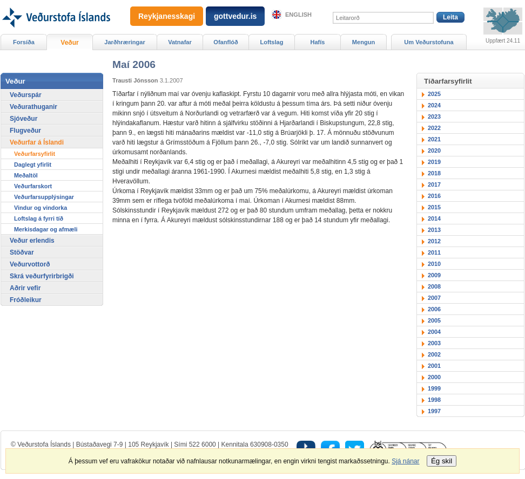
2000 (434, 377)
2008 (434, 286)
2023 (434, 116)
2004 (434, 332)
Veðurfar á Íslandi (37, 142)
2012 (434, 241)
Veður (69, 42)
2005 (434, 320)
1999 (434, 388)
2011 (434, 252)
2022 (434, 128)
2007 (434, 298)
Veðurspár (26, 95)
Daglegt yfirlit (32, 164)
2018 (434, 173)
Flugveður (25, 130)
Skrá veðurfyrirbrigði (42, 276)
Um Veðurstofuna (428, 42)
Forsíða (24, 42)
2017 (434, 184)
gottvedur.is (235, 16)
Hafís (318, 42)
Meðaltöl (26, 175)
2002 (434, 354)
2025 (434, 94)
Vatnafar (180, 42)
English (298, 14)
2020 (434, 150)
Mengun (363, 42)
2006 (434, 309)
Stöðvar (22, 252)
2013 (434, 230)
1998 (434, 399)
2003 (434, 343)
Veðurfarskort (33, 186)
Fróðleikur (26, 300)
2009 (434, 275)
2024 (434, 105)
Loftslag (272, 42)
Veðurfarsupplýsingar (44, 197)
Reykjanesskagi (166, 16)
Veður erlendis (32, 240)
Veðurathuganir (33, 107)
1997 (434, 411)
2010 (434, 264)
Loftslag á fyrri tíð (38, 218)
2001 (434, 365)
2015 (434, 207)
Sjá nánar (405, 461)
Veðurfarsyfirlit (34, 153)
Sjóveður (23, 118)
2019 (434, 162)
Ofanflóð (225, 42)
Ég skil (441, 461)
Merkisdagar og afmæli (46, 229)
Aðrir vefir (25, 288)
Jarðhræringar (124, 42)
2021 (434, 139)
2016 (434, 196)
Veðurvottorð (30, 264)
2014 (434, 218)
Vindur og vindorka (40, 207)
